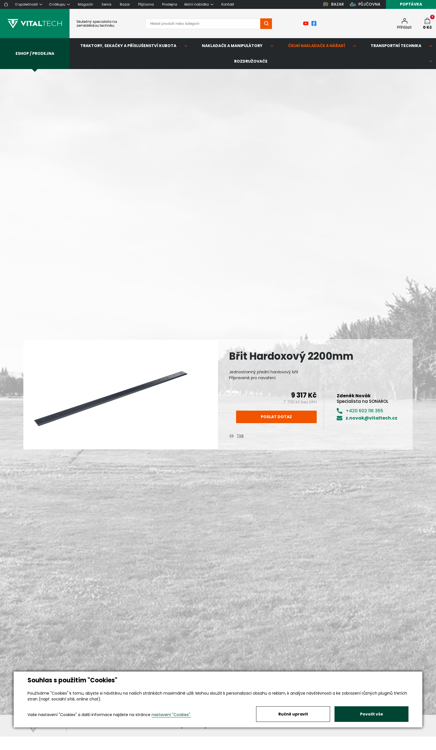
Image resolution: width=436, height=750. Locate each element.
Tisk (240, 435)
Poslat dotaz (276, 417)
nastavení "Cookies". (171, 714)
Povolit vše (371, 714)
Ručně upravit (293, 714)
